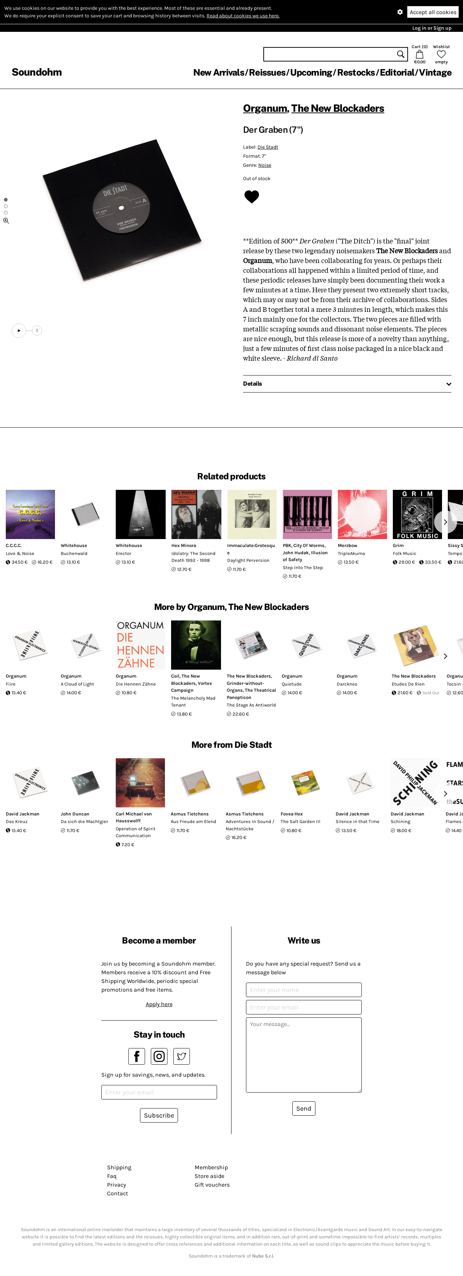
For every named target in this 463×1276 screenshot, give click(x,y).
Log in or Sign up (431, 28)
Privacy (116, 1184)
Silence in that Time (357, 821)
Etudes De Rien (408, 684)
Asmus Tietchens (190, 814)
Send (303, 1108)
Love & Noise (20, 553)
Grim (398, 545)
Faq (111, 1176)
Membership (211, 1167)
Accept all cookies (433, 12)
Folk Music (404, 553)
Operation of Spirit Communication (136, 832)
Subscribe (159, 1115)
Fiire (11, 684)
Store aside (209, 1176)
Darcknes (347, 684)
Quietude (292, 684)
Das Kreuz (16, 821)
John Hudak (296, 552)
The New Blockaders (337, 108)
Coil (175, 676)
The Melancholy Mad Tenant (193, 701)
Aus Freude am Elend (193, 821)
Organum (265, 108)
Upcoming (311, 72)
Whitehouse (74, 545)
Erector (123, 553)
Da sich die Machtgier (84, 821)
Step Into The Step (303, 567)
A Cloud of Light (77, 684)
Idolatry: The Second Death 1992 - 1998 (193, 557)
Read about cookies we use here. (243, 16)
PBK (287, 545)
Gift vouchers (212, 1184)
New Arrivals (218, 72)
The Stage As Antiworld (251, 705)
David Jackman (22, 814)
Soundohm (36, 72)
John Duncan (75, 814)
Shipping (119, 1167)
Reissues (267, 72)
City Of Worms (308, 545)
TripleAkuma (351, 553)
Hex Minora (183, 545)
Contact (117, 1193)
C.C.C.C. (14, 545)
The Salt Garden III (300, 821)
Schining (400, 821)
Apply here (159, 1004)
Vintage (435, 72)
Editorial (397, 72)
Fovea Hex (292, 814)
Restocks (356, 72)
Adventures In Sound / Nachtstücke (250, 825)
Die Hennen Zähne (136, 684)
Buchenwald (74, 553)
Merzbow (347, 545)
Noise (264, 165)
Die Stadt (268, 147)
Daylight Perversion (248, 560)
